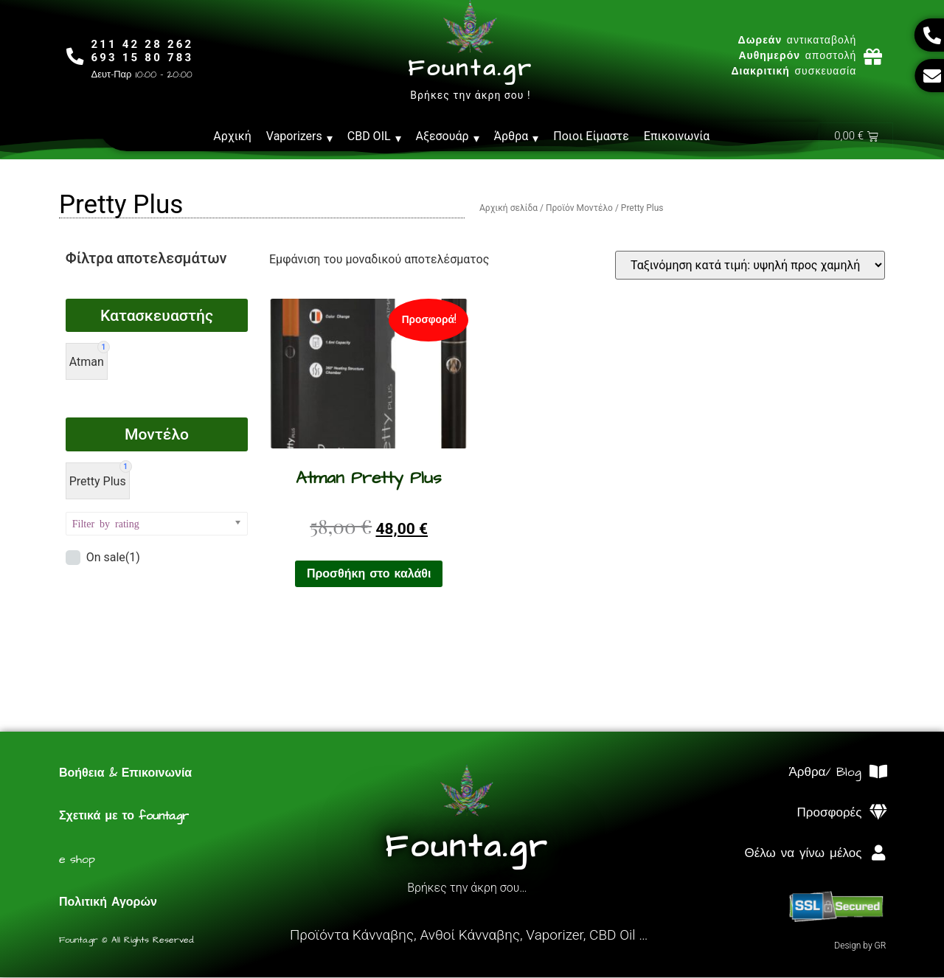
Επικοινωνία (677, 136)
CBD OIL (374, 136)
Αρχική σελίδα (508, 209)
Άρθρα (516, 136)
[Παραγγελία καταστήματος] (750, 266)
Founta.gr (470, 68)
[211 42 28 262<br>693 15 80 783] (75, 56)
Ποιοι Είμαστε (591, 136)
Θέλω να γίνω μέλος (802, 854)
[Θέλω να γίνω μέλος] (878, 853)
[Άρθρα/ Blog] (878, 772)
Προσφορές (829, 813)
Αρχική (232, 136)
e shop (77, 860)
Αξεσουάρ (447, 136)
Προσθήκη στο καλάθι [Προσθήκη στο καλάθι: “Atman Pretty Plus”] (369, 574)
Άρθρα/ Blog (824, 773)
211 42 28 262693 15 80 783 (143, 51)
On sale (113, 558)
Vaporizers (299, 136)
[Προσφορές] (878, 813)
